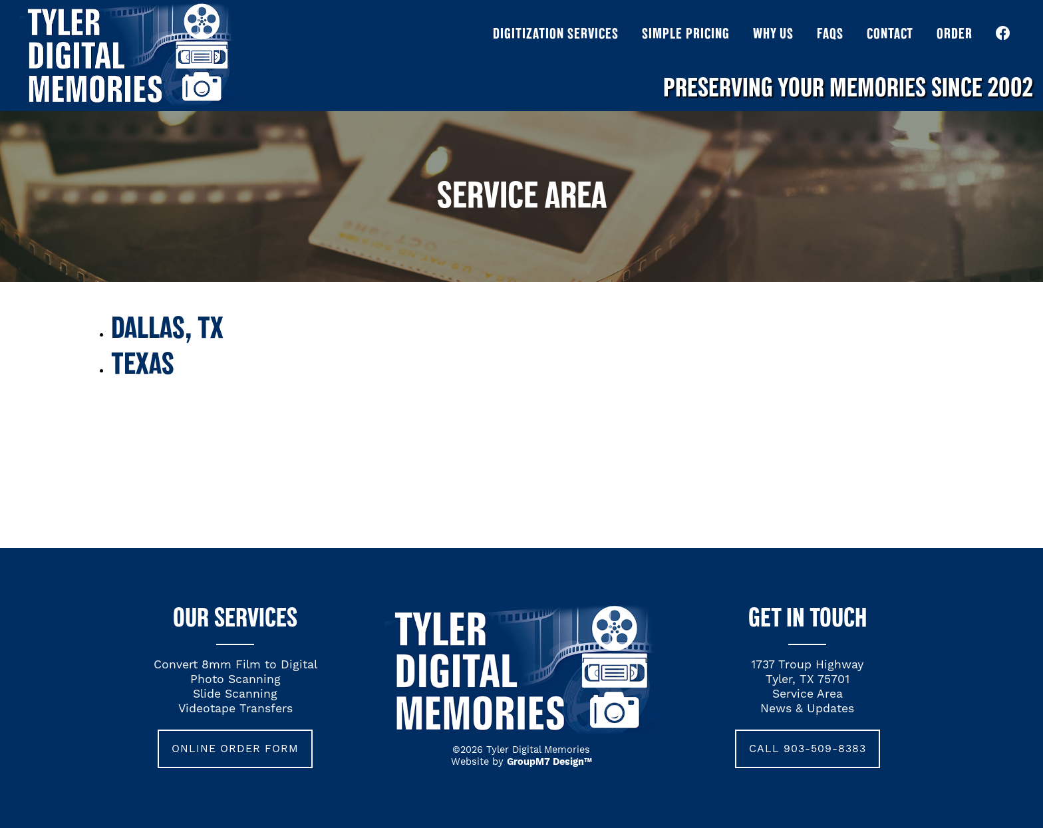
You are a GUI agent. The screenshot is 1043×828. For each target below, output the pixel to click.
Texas (142, 362)
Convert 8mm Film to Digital (235, 665)
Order (954, 33)
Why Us (773, 33)
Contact (890, 33)
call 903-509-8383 (807, 749)
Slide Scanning (235, 694)
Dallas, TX (167, 326)
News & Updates (807, 709)
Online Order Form (235, 749)
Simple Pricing (686, 33)
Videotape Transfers (235, 709)
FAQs (830, 33)
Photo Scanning (235, 679)
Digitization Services (556, 33)
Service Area (807, 694)
